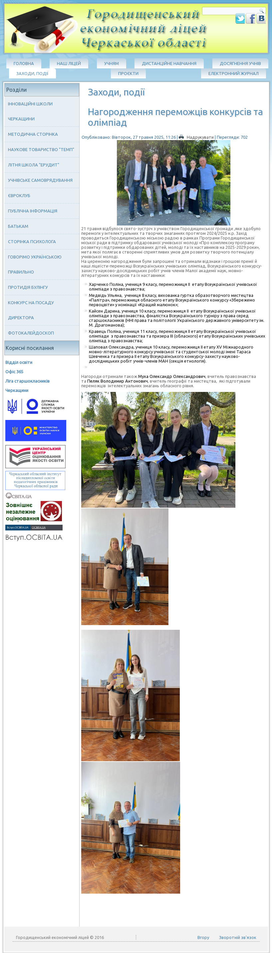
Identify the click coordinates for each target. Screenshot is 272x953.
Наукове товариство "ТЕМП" (41, 149)
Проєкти (128, 73)
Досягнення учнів (240, 63)
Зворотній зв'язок (237, 937)
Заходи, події (32, 73)
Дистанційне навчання (169, 63)
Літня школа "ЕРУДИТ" (33, 164)
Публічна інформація (32, 210)
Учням (111, 63)
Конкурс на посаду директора (31, 310)
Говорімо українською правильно (35, 264)
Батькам (18, 226)
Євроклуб (19, 195)
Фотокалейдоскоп (31, 333)
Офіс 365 (14, 371)
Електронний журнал (233, 73)
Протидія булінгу (28, 287)
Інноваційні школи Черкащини (30, 111)
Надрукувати (197, 137)
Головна (24, 63)
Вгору (203, 937)
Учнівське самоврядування (40, 180)
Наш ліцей (69, 63)
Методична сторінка (33, 134)
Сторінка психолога (32, 241)
